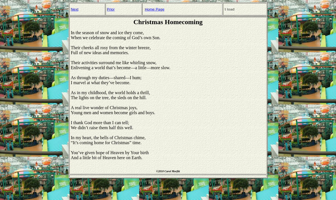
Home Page (154, 9)
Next (74, 9)
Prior (111, 9)
